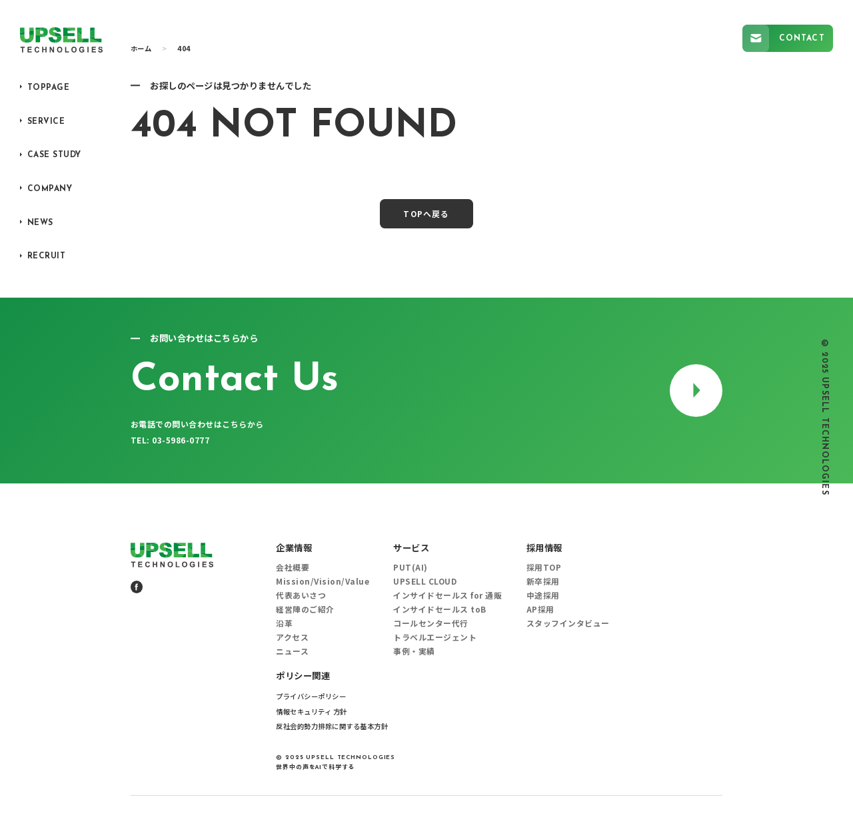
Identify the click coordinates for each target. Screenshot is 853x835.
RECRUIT (46, 256)
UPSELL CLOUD (424, 581)
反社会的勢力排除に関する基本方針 (332, 726)
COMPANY (50, 189)
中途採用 (543, 595)
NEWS (40, 223)
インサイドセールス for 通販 (447, 595)
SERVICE (46, 122)
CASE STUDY (54, 155)
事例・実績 (414, 651)
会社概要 (292, 567)
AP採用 (540, 609)
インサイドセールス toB (439, 609)
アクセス (292, 637)
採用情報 (544, 548)
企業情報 (294, 548)
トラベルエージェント (434, 637)
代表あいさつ (301, 595)
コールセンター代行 (430, 623)
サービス (411, 548)
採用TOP (544, 567)
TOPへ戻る (426, 213)
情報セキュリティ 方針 (311, 711)
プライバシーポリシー (311, 696)
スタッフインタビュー (568, 623)
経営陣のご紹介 (305, 609)
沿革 (284, 623)
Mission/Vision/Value (322, 581)
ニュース (292, 651)
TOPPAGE (48, 88)
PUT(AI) (410, 567)
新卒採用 (543, 581)
